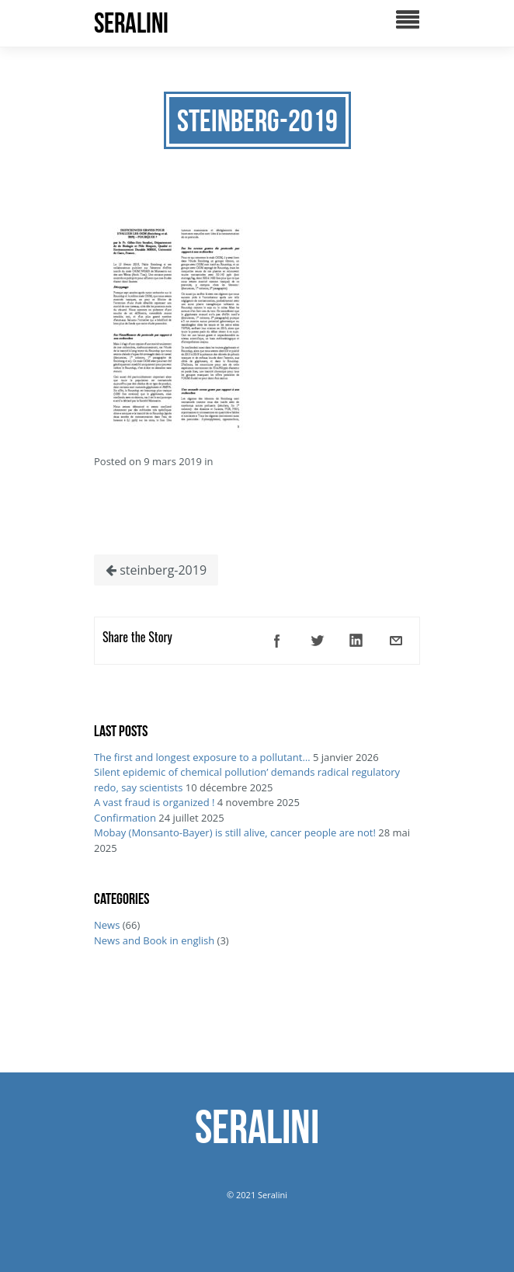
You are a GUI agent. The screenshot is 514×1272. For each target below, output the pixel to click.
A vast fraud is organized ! (154, 802)
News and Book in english (154, 940)
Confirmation (125, 818)
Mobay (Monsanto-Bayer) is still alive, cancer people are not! (235, 832)
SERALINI (131, 23)
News (107, 925)
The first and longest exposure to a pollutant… (202, 757)
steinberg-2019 (156, 570)
